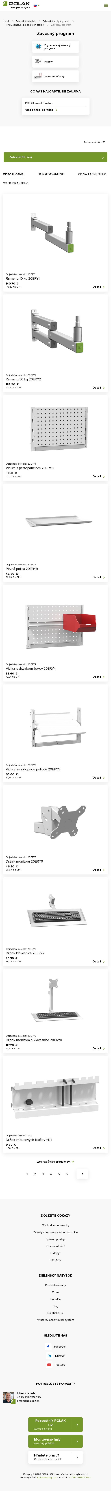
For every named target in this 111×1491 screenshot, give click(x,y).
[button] (36, 5)
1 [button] (27, 1174)
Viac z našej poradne (39, 110)
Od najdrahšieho (16, 183)
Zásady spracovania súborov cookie (55, 1232)
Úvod (6, 21)
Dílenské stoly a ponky (56, 21)
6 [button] (67, 1174)
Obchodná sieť (55, 1246)
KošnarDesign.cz (46, 1477)
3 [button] (43, 1174)
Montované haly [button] (47, 1441)
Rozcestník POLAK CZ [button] (50, 1424)
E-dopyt (56, 1253)
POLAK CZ (16, 3)
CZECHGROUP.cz (81, 1477)
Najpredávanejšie (51, 174)
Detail (97, 287)
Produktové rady (55, 1285)
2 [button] (35, 1174)
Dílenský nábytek (26, 21)
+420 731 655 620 (29, 1397)
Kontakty (55, 1260)
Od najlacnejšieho (92, 174)
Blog (55, 1306)
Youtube (60, 1365)
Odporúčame (13, 174)
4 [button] (51, 1174)
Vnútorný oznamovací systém (55, 1320)
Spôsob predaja (55, 1239)
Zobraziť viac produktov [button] (53, 1162)
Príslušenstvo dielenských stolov (25, 24)
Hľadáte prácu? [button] (47, 1457)
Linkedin (60, 1356)
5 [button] (59, 1174)
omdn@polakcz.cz (28, 1401)
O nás (55, 1292)
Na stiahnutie (55, 1313)
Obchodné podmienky (55, 1225)
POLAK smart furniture (39, 103)
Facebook (60, 1346)
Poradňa (56, 1299)
